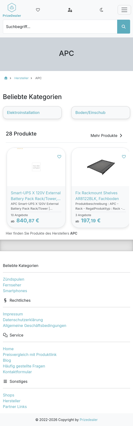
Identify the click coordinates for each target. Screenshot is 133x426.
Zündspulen (13, 279)
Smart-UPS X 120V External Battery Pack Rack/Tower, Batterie (36, 195)
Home (8, 348)
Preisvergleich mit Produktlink (30, 354)
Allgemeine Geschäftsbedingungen (34, 325)
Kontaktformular (17, 371)
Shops (8, 395)
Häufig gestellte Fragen (24, 366)
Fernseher (12, 285)
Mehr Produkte (107, 135)
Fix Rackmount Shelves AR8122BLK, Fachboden (97, 195)
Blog (7, 360)
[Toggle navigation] (124, 10)
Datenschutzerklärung (23, 319)
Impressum (13, 314)
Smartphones (15, 290)
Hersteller (11, 400)
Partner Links (15, 406)
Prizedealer (89, 420)
